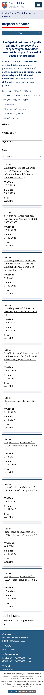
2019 (18, 91)
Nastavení (32, 691)
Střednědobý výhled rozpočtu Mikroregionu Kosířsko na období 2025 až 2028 (21, 219)
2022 (17, 95)
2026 (17, 100)
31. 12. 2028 (10, 237)
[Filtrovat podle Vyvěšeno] (22, 138)
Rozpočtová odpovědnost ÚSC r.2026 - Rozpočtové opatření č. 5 (20, 445)
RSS (30, 33)
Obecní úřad (15, 13)
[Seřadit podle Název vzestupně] (11, 123)
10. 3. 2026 (9, 501)
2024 (37, 95)
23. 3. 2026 (9, 456)
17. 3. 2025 (9, 185)
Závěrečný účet (13, 117)
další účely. (29, 678)
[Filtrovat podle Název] (22, 128)
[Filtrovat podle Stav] (22, 156)
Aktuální (8, 200)
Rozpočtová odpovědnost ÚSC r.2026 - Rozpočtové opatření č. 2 (20, 579)
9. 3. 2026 (8, 277)
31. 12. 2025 (10, 412)
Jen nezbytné (23, 691)
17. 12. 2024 (10, 230)
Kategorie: (7, 91)
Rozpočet (10, 104)
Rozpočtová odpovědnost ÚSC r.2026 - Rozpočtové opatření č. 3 (20, 534)
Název (6, 124)
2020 (28, 91)
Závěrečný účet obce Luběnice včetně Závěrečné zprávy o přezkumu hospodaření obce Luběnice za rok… (19, 172)
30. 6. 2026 (9, 193)
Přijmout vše (13, 691)
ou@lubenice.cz (9, 669)
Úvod (4, 13)
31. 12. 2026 (10, 285)
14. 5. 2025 (9, 322)
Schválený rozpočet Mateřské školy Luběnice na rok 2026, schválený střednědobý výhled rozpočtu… (22, 358)
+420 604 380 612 (9, 649)
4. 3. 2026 (8, 546)
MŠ (26, 100)
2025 (7, 100)
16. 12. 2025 (10, 370)
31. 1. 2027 (9, 419)
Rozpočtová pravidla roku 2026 (20, 402)
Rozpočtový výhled (14, 113)
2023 (27, 95)
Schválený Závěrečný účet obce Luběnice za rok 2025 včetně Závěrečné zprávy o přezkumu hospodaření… (20, 265)
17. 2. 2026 (9, 590)
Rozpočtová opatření (15, 109)
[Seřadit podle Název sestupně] (11, 124)
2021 (7, 95)
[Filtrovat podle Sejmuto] (22, 147)
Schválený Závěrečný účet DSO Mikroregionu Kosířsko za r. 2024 (20, 311)
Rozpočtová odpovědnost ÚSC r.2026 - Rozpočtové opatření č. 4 (20, 490)
